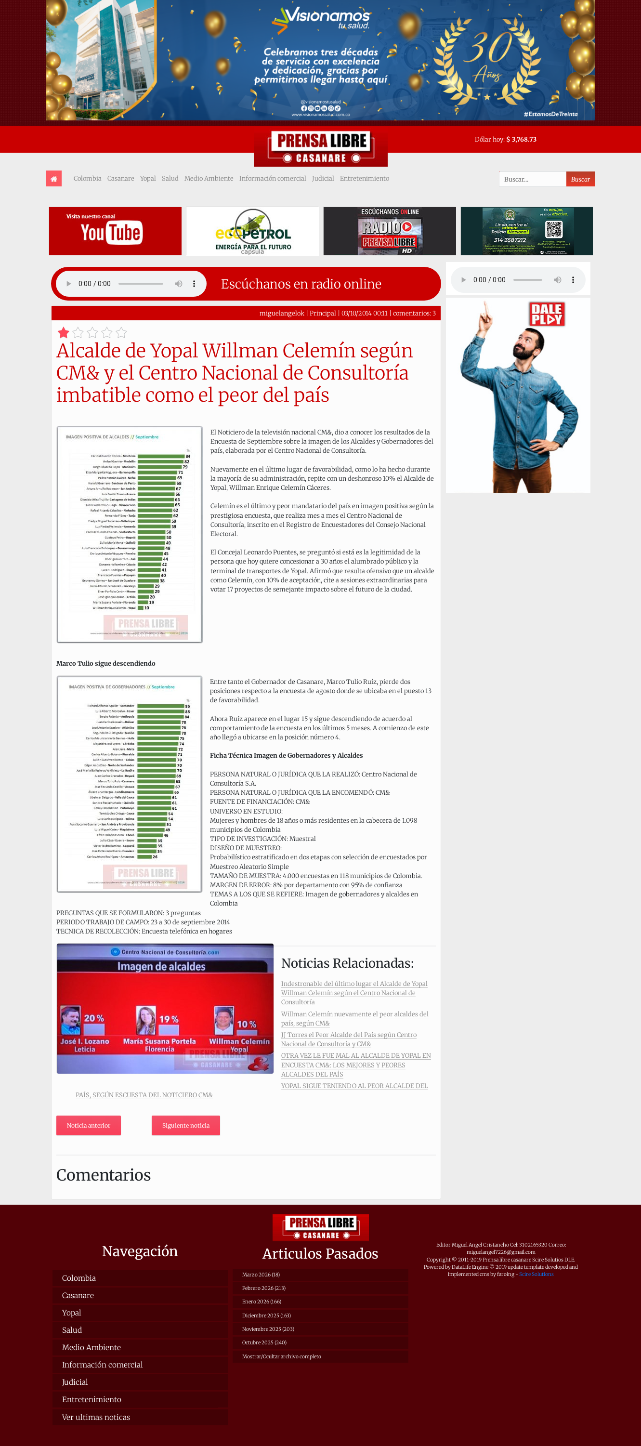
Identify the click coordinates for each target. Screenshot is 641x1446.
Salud (170, 178)
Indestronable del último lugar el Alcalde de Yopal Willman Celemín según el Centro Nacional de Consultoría (354, 993)
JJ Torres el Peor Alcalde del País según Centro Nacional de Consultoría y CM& (349, 1039)
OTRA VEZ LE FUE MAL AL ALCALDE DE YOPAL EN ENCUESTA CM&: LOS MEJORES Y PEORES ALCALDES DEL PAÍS (356, 1065)
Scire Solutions (536, 1274)
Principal (323, 313)
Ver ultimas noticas (96, 1417)
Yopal (148, 178)
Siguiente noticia (185, 1125)
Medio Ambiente (209, 178)
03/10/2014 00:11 (364, 313)
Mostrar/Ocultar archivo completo (281, 1357)
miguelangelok (282, 313)
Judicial (323, 178)
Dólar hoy (489, 139)
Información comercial (272, 178)
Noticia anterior (88, 1125)
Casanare (120, 178)
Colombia (88, 178)
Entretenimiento (364, 178)
